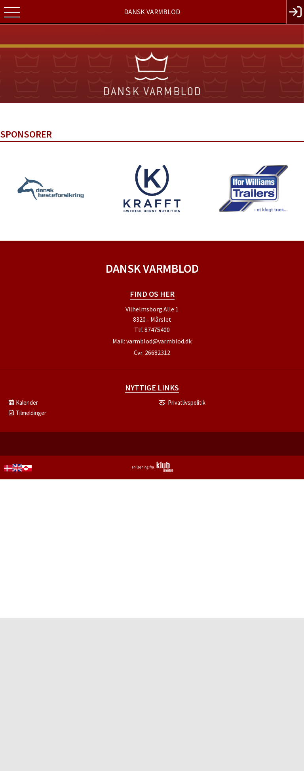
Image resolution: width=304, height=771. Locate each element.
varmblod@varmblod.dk (159, 341)
